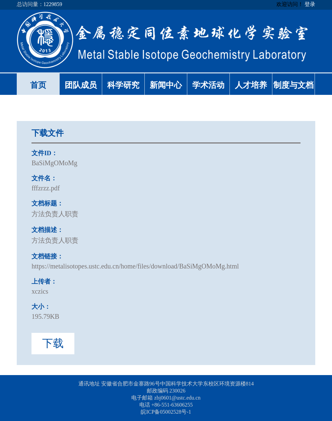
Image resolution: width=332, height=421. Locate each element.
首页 (38, 85)
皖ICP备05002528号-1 (166, 412)
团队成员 (81, 85)
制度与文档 (293, 85)
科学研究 (123, 85)
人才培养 (251, 85)
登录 (310, 4)
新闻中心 (166, 85)
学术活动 (208, 85)
